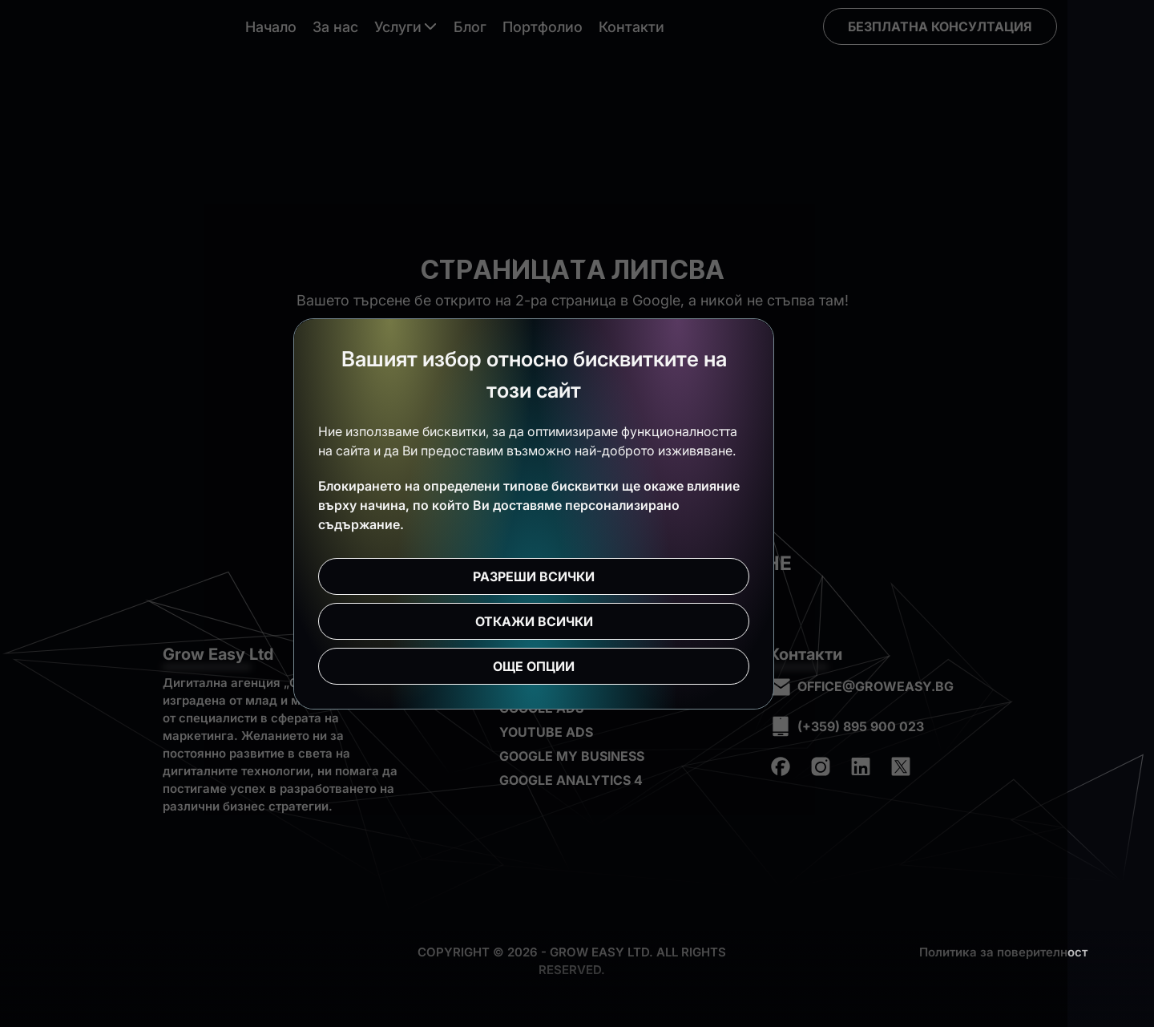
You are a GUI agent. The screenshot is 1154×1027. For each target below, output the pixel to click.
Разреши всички (577, 576)
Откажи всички (577, 621)
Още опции (577, 666)
